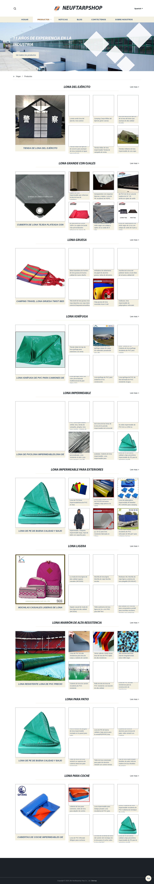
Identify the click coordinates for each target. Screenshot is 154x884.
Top (148, 878)
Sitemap (94, 881)
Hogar (24, 22)
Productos (43, 22)
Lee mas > (130, 87)
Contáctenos (98, 22)
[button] (15, 8)
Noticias (63, 22)
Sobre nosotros (124, 22)
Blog (79, 22)
